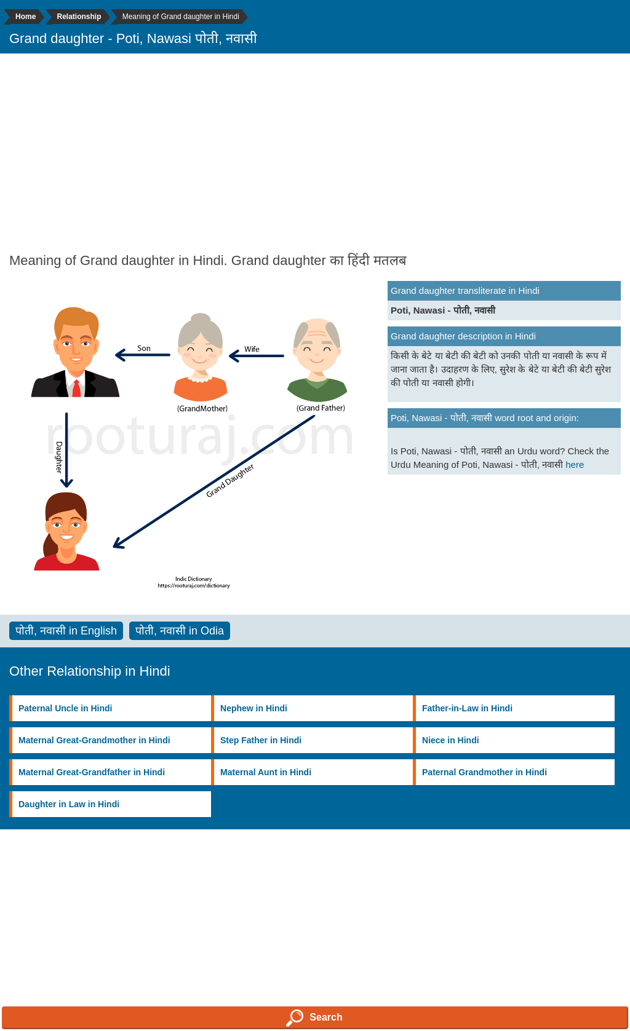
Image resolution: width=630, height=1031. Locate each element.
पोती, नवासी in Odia (179, 631)
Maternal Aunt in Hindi (265, 772)
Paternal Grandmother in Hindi (484, 772)
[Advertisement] (315, 152)
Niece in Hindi (450, 740)
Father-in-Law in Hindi (467, 708)
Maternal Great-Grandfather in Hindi (91, 772)
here (574, 464)
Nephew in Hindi (253, 708)
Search (314, 1018)
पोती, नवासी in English (66, 631)
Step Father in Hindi (260, 740)
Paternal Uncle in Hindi (65, 708)
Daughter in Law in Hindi (68, 804)
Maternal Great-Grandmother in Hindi (94, 740)
